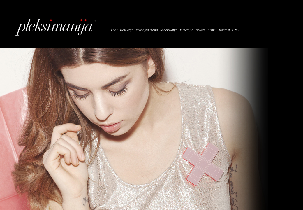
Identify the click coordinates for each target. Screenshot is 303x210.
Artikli (211, 30)
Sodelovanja (168, 30)
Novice (200, 30)
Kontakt (224, 30)
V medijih (186, 30)
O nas (113, 30)
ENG (235, 30)
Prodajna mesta (147, 30)
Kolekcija (126, 30)
